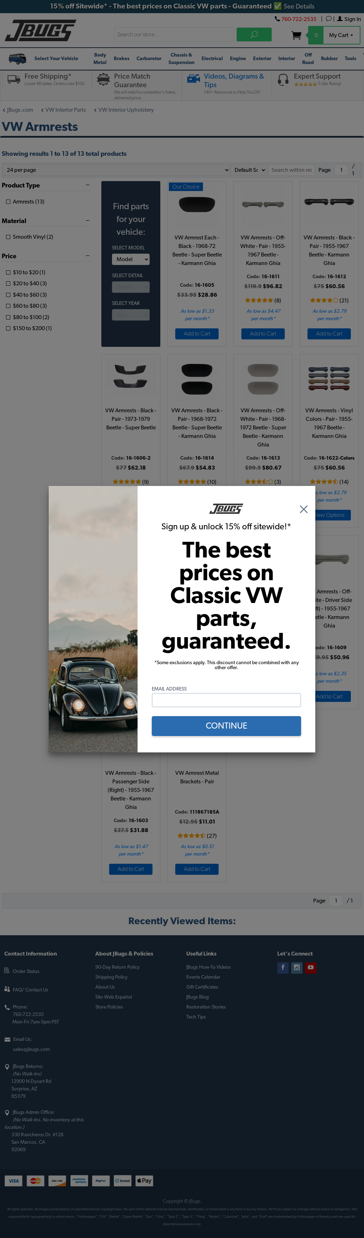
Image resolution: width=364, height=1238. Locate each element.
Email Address (169, 689)
